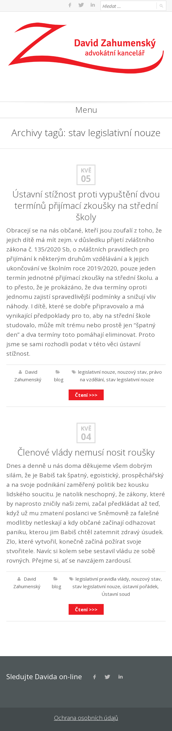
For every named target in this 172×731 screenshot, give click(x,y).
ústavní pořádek (140, 586)
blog (59, 379)
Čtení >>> (86, 395)
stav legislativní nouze (130, 379)
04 (86, 436)
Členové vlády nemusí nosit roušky (86, 452)
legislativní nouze (96, 372)
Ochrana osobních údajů (86, 718)
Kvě (86, 170)
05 (86, 178)
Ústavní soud (115, 594)
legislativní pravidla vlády (102, 579)
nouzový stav (132, 372)
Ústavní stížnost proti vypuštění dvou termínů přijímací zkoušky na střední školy (86, 205)
